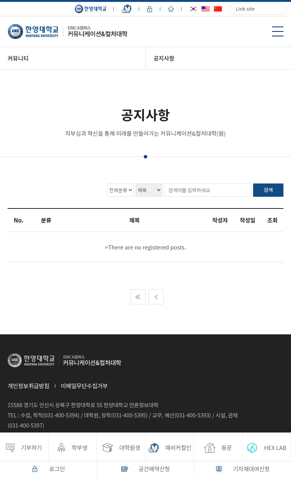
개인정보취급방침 (28, 386)
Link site (245, 8)
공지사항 (163, 58)
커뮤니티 (18, 58)
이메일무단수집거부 (84, 386)
